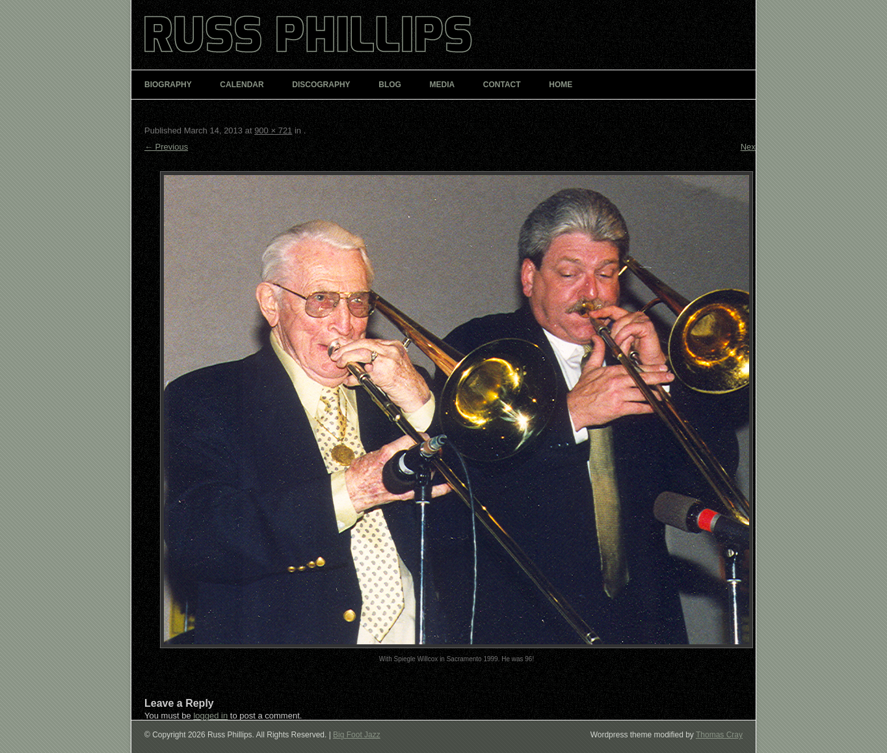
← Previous (166, 147)
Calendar (241, 84)
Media (442, 84)
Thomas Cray (719, 734)
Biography (168, 84)
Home (560, 84)
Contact (502, 84)
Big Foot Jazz (356, 734)
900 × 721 (273, 130)
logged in (210, 715)
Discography (321, 84)
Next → (755, 147)
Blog (389, 84)
